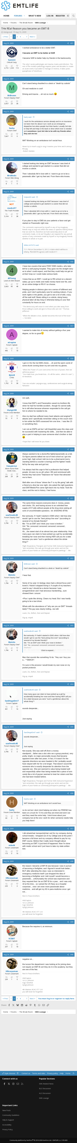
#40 (71, 1014)
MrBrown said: (29, 623)
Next (32, 36)
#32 (71, 617)
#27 (71, 385)
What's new (35, 15)
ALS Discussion (45, 1097)
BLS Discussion (45, 1092)
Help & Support (8, 1121)
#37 (71, 888)
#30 (71, 508)
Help (62, 1078)
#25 (71, 251)
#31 (71, 557)
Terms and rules (38, 1078)
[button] (24, 15)
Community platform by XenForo (31, 1140)
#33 (71, 685)
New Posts (6, 1112)
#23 (71, 141)
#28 (71, 417)
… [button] (23, 36)
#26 (71, 321)
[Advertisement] (41, 76)
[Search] (73, 16)
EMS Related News (47, 1088)
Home (6, 15)
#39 (71, 981)
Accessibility (7, 1126)
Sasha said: (28, 858)
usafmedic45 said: (31, 690)
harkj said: (28, 147)
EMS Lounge (44, 1101)
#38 (71, 920)
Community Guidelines (11, 1117)
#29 (71, 452)
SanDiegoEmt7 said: (32, 792)
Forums (18, 15)
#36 (71, 852)
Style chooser (9, 1078)
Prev (6, 36)
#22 (71, 108)
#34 (71, 743)
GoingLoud (7, 32)
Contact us (26, 1078)
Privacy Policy (7, 1130)
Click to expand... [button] (48, 709)
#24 (71, 218)
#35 (71, 786)
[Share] (68, 43)
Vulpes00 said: (29, 256)
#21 (71, 43)
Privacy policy (52, 1078)
